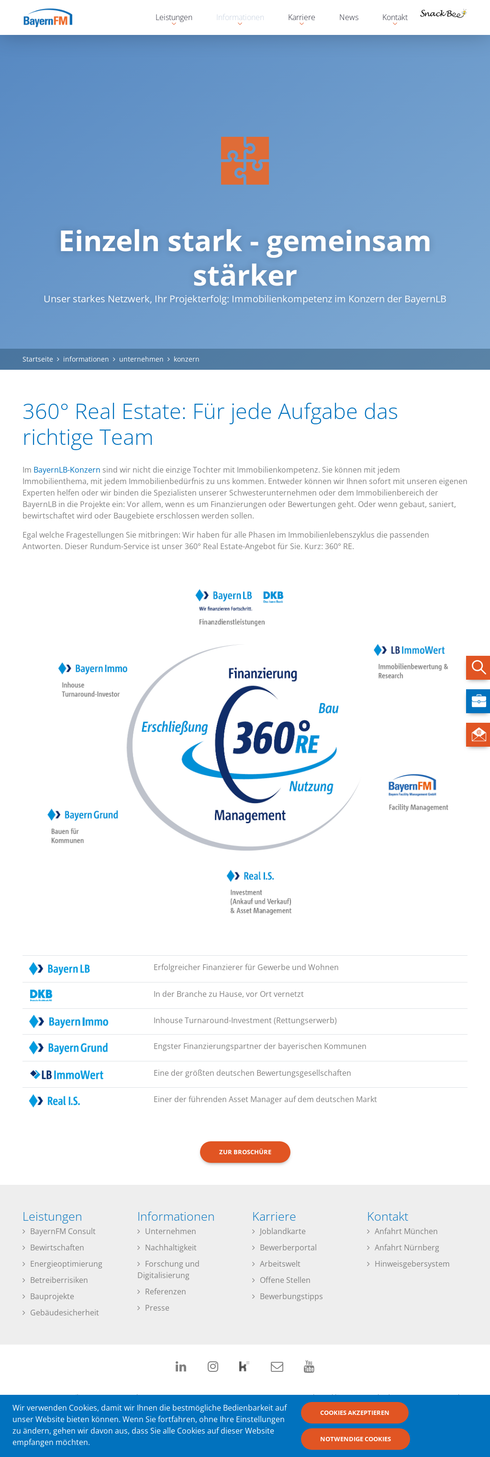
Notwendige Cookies (355, 1442)
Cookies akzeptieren (355, 1416)
